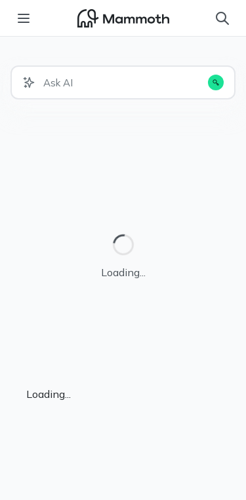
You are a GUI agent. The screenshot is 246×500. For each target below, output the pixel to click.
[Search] (222, 18)
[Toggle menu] (23, 18)
